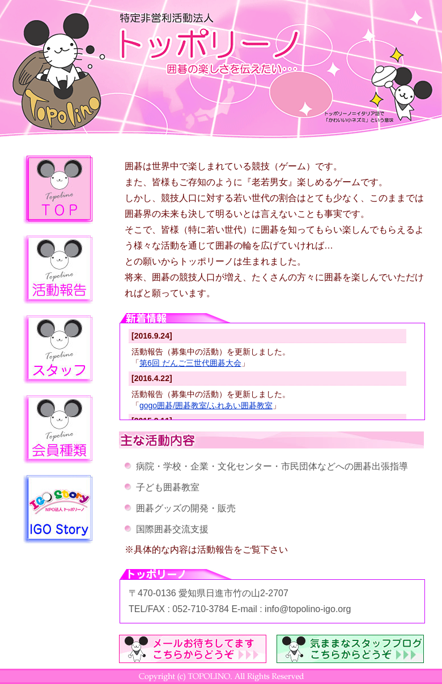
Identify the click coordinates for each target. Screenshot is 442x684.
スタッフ (58, 349)
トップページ (58, 190)
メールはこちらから (192, 649)
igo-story (58, 509)
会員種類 (58, 429)
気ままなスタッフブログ (350, 649)
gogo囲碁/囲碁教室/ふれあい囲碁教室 (206, 405)
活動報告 (58, 270)
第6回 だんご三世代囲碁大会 (190, 362)
